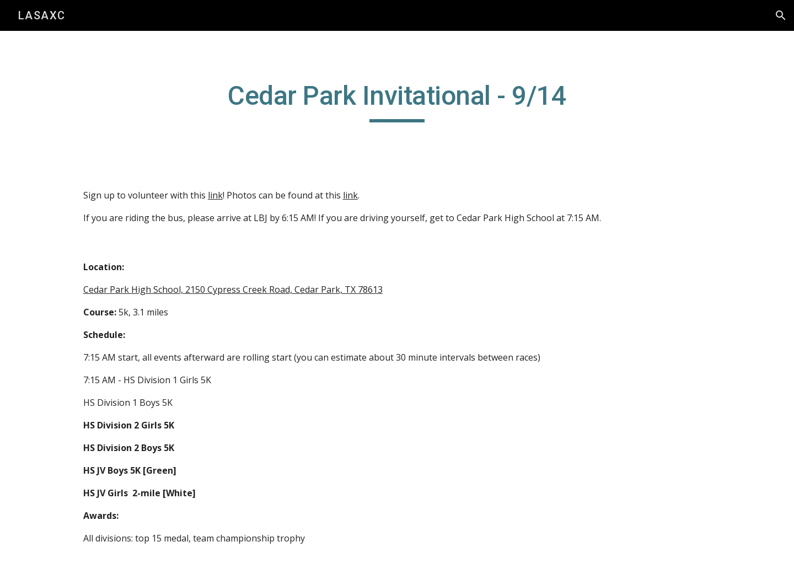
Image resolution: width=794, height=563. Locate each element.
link (215, 195)
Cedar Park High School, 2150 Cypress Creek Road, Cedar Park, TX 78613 (233, 289)
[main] (397, 101)
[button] (781, 15)
